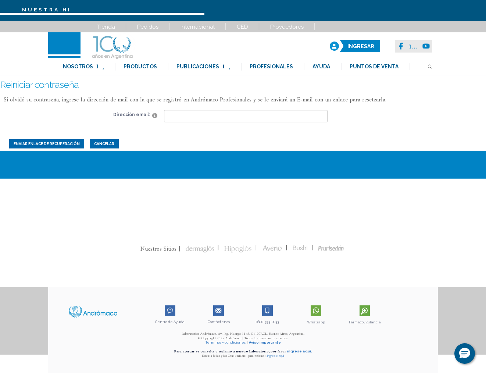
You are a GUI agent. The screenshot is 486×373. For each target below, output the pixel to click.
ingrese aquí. (299, 351)
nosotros (83, 66)
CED (242, 27)
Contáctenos (219, 322)
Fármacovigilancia (365, 322)
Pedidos (147, 27)
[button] (464, 353)
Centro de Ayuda (170, 322)
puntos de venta (374, 66)
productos (140, 66)
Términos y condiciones (226, 342)
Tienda (106, 27)
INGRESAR (360, 46)
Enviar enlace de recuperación (47, 143)
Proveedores (287, 27)
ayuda (321, 66)
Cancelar (104, 143)
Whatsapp (316, 322)
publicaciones (203, 66)
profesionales (271, 66)
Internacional (198, 27)
